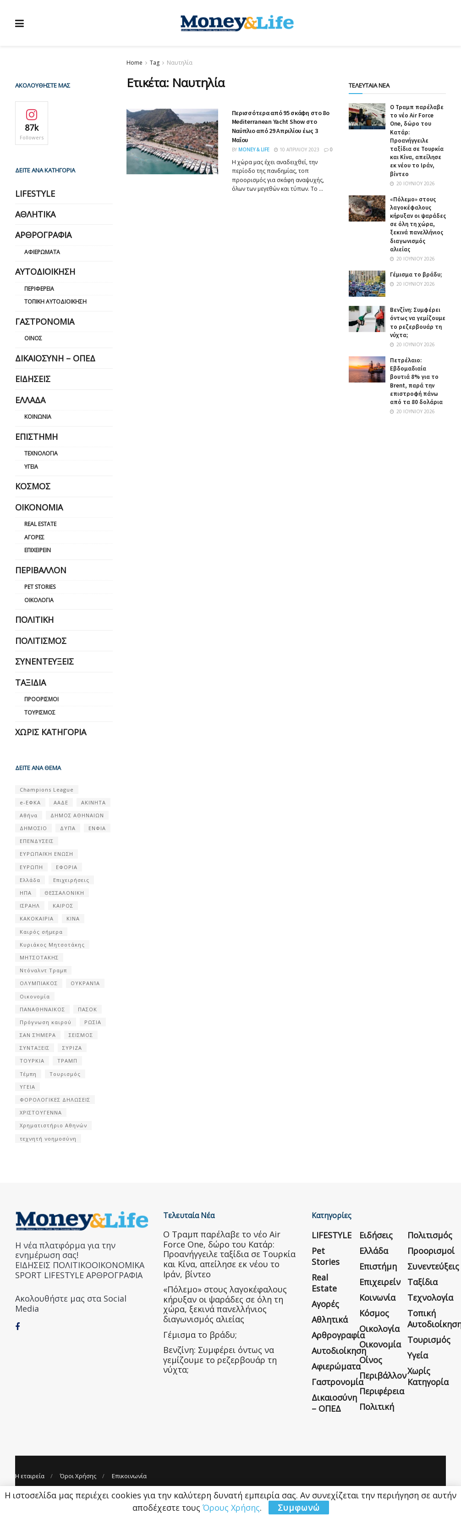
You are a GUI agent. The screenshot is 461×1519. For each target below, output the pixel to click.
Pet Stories (39, 587)
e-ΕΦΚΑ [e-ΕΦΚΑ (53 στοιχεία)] (30, 802)
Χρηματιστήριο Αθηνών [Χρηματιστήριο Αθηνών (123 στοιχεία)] (53, 1125)
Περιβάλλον (40, 570)
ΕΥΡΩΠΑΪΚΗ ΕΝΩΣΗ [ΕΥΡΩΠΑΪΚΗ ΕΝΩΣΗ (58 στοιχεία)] (46, 853)
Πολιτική (34, 619)
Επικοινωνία (129, 1476)
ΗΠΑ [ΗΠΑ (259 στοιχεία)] (26, 892)
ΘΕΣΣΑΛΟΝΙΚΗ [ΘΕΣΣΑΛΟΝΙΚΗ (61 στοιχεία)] (64, 892)
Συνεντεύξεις (44, 661)
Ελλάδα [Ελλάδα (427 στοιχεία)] (30, 879)
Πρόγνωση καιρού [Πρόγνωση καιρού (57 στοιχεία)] (45, 1022)
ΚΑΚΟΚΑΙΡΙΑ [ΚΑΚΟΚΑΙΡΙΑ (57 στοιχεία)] (37, 918)
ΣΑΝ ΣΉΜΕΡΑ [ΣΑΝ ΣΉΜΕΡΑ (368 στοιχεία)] (38, 1034)
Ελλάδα (30, 399)
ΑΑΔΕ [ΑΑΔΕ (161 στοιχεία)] (61, 802)
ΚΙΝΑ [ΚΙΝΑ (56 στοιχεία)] (73, 918)
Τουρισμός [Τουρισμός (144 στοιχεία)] (65, 1073)
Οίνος (33, 338)
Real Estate (40, 524)
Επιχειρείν (37, 550)
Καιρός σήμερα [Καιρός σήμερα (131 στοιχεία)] (41, 931)
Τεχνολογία (41, 453)
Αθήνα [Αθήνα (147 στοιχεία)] (29, 815)
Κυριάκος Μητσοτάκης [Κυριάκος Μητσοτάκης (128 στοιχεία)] (52, 944)
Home (134, 63)
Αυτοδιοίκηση (45, 271)
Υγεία (31, 467)
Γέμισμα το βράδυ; (416, 274)
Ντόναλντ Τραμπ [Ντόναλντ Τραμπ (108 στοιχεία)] (43, 970)
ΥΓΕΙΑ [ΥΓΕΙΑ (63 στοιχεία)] (27, 1086)
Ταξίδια (30, 682)
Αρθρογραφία (43, 234)
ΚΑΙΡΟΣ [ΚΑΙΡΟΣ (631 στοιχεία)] (63, 905)
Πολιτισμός (40, 640)
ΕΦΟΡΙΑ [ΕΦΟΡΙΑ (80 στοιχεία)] (66, 867)
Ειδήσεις (32, 378)
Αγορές (34, 537)
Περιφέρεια (39, 289)
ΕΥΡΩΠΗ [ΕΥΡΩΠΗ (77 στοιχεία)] (31, 867)
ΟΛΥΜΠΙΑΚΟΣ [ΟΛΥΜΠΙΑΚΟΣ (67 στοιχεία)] (39, 983)
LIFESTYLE (35, 193)
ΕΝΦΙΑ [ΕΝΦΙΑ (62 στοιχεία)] (97, 828)
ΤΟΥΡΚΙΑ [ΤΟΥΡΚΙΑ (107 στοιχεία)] (32, 1060)
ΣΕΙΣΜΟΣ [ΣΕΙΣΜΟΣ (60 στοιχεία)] (81, 1034)
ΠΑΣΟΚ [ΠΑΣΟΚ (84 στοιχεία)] (87, 1009)
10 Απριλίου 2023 (296, 149)
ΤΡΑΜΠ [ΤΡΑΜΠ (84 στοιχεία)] (67, 1060)
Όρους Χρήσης (231, 1507)
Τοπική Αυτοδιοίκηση (55, 301)
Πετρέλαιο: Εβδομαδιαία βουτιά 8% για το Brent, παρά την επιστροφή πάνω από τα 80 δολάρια (416, 381)
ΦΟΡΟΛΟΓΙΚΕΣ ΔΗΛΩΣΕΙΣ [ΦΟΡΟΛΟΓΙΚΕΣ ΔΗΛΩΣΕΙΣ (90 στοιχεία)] (55, 1099)
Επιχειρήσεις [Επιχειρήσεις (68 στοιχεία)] (71, 879)
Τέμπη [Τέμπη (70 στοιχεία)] (28, 1073)
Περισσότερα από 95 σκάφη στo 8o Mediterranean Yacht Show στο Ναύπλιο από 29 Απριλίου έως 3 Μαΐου (280, 126)
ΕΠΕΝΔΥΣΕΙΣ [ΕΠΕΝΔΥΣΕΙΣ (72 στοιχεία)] (37, 840)
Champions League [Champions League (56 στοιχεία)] (47, 789)
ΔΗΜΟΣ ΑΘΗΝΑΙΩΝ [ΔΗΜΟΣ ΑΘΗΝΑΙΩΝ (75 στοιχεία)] (77, 815)
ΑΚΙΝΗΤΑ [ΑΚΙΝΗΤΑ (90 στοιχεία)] (93, 802)
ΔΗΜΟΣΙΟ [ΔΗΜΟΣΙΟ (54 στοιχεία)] (33, 828)
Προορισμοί (41, 699)
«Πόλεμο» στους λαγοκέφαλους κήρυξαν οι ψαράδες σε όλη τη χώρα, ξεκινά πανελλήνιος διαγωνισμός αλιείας (418, 224)
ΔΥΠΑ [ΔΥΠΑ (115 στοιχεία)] (68, 828)
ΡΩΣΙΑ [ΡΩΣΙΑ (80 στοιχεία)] (92, 1022)
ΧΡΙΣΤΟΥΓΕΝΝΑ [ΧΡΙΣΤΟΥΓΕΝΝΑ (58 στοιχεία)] (41, 1112)
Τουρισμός (39, 712)
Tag (154, 63)
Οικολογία (39, 600)
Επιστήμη (36, 436)
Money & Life (253, 149)
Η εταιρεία (29, 1476)
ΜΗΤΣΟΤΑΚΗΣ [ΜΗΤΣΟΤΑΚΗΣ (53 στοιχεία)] (39, 957)
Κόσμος (32, 486)
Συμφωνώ (299, 1507)
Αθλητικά (35, 214)
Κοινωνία (37, 417)
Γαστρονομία (44, 321)
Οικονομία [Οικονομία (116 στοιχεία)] (35, 996)
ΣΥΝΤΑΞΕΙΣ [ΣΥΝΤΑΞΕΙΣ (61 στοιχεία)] (34, 1047)
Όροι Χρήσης (78, 1476)
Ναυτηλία (179, 63)
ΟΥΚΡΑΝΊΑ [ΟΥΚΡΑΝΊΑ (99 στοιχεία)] (85, 983)
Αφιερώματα (42, 252)
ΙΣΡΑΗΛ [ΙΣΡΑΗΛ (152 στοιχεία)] (30, 905)
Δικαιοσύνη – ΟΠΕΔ (55, 358)
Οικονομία (39, 507)
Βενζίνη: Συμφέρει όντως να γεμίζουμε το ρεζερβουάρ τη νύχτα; (417, 322)
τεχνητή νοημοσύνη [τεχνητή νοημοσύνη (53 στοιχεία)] (48, 1138)
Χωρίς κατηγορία (50, 731)
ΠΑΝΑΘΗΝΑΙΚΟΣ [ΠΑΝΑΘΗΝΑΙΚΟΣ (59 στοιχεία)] (42, 1009)
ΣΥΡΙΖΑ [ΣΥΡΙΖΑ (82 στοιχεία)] (72, 1047)
